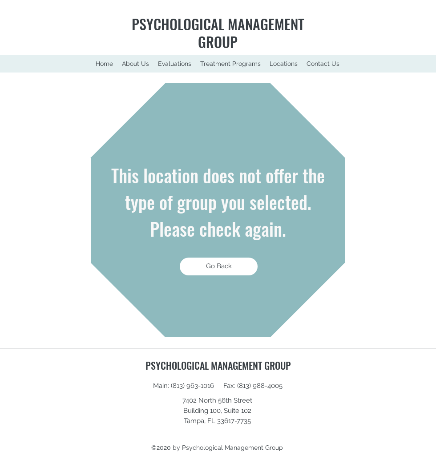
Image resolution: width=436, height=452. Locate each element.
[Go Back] (219, 266)
